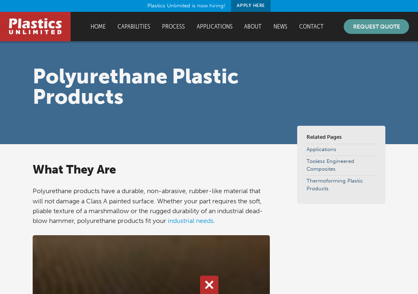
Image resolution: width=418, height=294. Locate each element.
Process (173, 26)
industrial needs (190, 221)
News (280, 26)
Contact (311, 26)
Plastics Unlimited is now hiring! (209, 6)
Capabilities (134, 26)
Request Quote (376, 26)
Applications (215, 26)
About (253, 26)
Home (98, 26)
